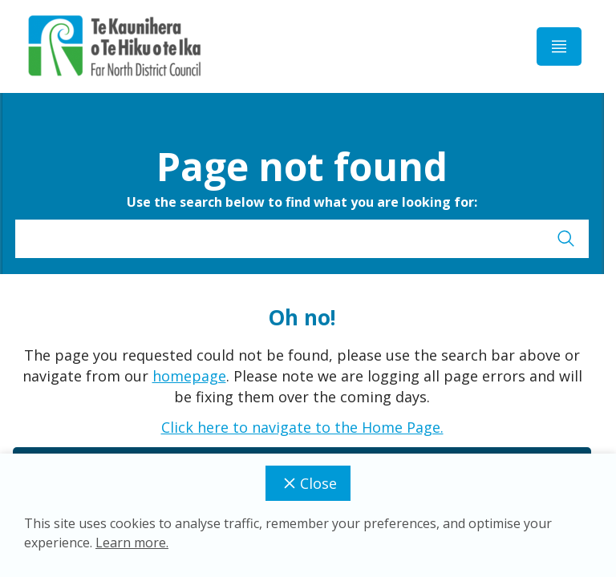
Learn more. (131, 542)
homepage (189, 375)
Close (308, 483)
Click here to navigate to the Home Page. (302, 427)
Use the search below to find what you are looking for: (302, 202)
